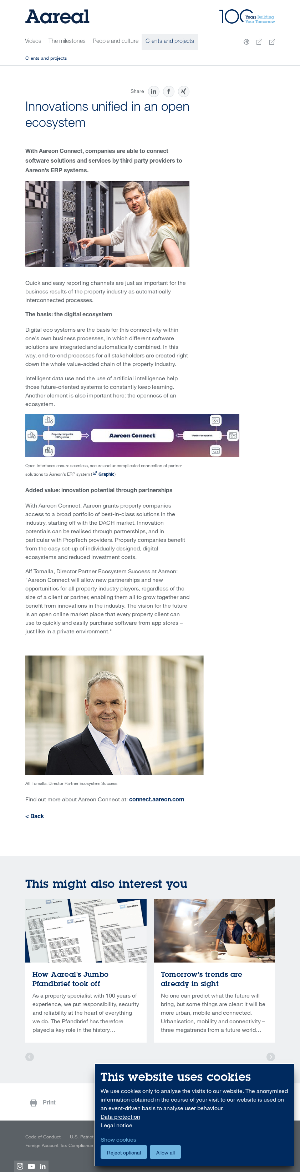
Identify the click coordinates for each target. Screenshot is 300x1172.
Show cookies (118, 1139)
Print (49, 1103)
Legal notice (116, 1125)
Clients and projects (170, 42)
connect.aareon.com (156, 800)
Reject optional (124, 1152)
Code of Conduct (43, 1136)
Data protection (120, 1116)
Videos (33, 42)
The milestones (67, 42)
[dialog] (194, 1115)
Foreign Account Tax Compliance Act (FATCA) (71, 1145)
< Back (34, 817)
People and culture (115, 42)
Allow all (165, 1152)
